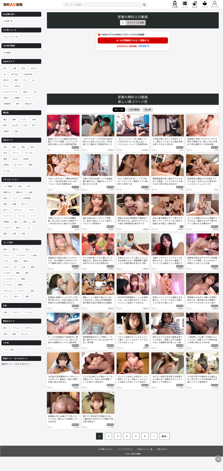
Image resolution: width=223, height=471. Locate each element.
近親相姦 (26, 198)
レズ (28, 227)
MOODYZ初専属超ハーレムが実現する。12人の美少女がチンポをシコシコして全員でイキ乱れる (133, 300)
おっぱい (7, 170)
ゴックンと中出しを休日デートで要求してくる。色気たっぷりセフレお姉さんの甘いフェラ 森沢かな (133, 379)
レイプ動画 (7, 186)
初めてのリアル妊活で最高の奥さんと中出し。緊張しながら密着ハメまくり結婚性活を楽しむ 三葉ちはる (167, 340)
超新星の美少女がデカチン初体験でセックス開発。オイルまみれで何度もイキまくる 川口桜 (202, 260)
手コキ (6, 267)
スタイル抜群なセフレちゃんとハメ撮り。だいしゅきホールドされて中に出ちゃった (133, 340)
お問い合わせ (162, 449)
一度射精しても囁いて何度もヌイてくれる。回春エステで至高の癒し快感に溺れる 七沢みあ (202, 340)
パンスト (28, 312)
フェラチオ (20, 255)
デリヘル (21, 215)
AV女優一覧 (8, 21)
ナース (27, 97)
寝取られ (7, 192)
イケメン (16, 328)
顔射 (32, 267)
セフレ (24, 119)
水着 (5, 312)
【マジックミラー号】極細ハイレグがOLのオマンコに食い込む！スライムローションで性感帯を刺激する (133, 142)
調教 (18, 272)
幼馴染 (6, 131)
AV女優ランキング (105, 449)
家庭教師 (7, 103)
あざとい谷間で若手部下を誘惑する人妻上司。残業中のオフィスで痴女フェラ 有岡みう (167, 379)
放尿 (27, 272)
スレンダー (29, 152)
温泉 (25, 221)
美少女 (6, 80)
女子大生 (14, 74)
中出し (27, 249)
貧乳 (14, 147)
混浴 (34, 221)
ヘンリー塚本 (8, 349)
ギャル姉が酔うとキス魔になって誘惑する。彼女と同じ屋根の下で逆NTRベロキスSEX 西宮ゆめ (98, 260)
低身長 (26, 158)
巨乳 (5, 147)
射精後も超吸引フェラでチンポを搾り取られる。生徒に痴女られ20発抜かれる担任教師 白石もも (63, 300)
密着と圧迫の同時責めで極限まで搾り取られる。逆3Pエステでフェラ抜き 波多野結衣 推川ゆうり (133, 221)
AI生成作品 (28, 74)
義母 (14, 119)
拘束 (23, 233)
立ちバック (7, 290)
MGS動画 (7, 52)
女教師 (17, 97)
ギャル (6, 86)
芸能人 (25, 91)
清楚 (16, 80)
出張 (14, 233)
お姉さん (17, 86)
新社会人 (28, 103)
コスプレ (16, 312)
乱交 (23, 267)
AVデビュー (18, 209)
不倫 (19, 186)
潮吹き (26, 261)
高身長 (6, 164)
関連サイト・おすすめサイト (16, 364)
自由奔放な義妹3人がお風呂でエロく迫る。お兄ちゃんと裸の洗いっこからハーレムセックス (202, 181)
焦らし (17, 296)
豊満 (30, 164)
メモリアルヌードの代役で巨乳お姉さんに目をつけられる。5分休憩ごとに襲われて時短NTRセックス (98, 142)
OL (33, 80)
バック (31, 284)
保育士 (6, 97)
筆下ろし (16, 249)
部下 (34, 125)
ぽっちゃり (18, 164)
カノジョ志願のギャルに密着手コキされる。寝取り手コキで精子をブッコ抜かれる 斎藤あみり (202, 221)
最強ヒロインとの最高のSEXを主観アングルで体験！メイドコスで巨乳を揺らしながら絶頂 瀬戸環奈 (63, 142)
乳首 (32, 147)
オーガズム (7, 284)
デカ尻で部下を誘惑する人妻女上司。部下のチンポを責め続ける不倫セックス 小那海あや (202, 379)
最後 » (165, 436)
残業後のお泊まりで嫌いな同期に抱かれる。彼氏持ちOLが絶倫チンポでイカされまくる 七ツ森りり (202, 300)
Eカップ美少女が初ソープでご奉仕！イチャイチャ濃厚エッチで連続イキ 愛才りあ (133, 181)
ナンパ (15, 198)
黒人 (5, 328)
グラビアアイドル (10, 91)
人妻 (14, 68)
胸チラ (18, 227)
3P (15, 267)
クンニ (6, 296)
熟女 (23, 68)
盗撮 (14, 204)
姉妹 (34, 119)
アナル (6, 261)
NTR (28, 186)
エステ (31, 209)
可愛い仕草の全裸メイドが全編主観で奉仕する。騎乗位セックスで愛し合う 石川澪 (98, 181)
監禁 (5, 233)
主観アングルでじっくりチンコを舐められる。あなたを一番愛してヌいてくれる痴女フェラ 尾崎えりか (167, 260)
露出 (16, 221)
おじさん (25, 333)
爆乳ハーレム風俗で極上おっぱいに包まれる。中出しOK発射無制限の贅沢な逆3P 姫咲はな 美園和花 (98, 300)
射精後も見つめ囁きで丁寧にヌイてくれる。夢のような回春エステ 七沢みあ (63, 419)
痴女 (5, 249)
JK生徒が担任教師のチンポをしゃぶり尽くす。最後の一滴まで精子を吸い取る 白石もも (63, 379)
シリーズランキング (124, 449)
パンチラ (7, 227)
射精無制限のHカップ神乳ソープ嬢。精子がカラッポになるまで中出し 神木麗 (98, 340)
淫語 (32, 290)
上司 (25, 125)
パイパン (16, 152)
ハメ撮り (34, 255)
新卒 (18, 103)
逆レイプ (25, 204)
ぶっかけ (7, 272)
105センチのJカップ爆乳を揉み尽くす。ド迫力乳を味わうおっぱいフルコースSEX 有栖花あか (63, 181)
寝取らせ (19, 192)
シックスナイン (9, 278)
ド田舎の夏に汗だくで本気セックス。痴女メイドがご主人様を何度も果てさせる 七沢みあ (167, 142)
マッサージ (7, 215)
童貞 (14, 333)
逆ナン (6, 209)
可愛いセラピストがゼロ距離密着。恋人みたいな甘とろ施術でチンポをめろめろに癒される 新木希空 (63, 221)
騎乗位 (20, 284)
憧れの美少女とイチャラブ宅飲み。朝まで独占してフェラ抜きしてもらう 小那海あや (98, 221)
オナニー (7, 255)
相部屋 (6, 221)
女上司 (15, 125)
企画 (30, 192)
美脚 (5, 158)
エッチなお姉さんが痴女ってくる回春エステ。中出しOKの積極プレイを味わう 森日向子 (98, 379)
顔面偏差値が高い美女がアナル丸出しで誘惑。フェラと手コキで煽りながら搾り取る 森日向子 (167, 181)
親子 (5, 125)
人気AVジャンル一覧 (144, 449)
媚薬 (16, 261)
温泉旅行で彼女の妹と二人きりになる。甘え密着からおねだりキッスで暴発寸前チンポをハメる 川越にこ (63, 260)
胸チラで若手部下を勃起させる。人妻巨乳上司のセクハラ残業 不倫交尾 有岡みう (98, 419)
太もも (15, 158)
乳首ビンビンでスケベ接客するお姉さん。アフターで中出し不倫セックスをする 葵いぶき (167, 300)
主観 (27, 296)
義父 (5, 119)
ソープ (33, 215)
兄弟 (16, 131)
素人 (5, 68)
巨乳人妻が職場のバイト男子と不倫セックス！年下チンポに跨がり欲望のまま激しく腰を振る (167, 221)
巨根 (5, 333)
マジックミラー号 (10, 36)
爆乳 (23, 147)
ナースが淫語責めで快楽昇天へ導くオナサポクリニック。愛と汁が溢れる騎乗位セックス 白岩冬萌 (63, 340)
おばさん (34, 68)
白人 (35, 91)
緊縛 (23, 278)
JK (4, 74)
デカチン (28, 328)
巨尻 (5, 152)
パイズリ (21, 290)
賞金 (5, 198)
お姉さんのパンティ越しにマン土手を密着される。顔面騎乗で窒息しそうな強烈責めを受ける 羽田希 (133, 260)
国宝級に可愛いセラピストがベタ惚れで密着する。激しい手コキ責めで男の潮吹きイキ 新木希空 (202, 142)
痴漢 (5, 204)
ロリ (25, 80)
